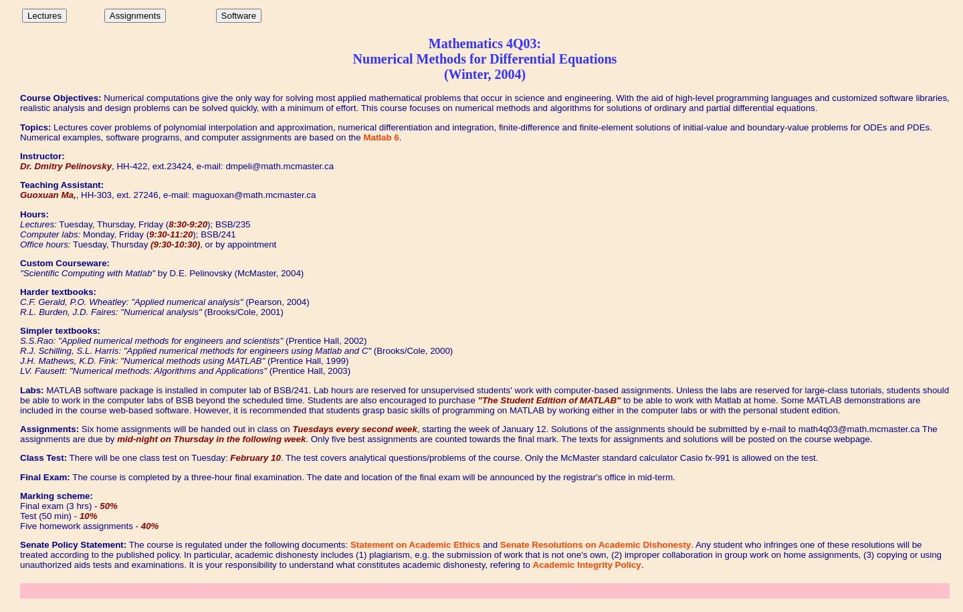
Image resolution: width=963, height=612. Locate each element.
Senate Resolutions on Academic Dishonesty (595, 545)
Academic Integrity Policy (587, 565)
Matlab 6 (381, 137)
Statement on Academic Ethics (415, 545)
